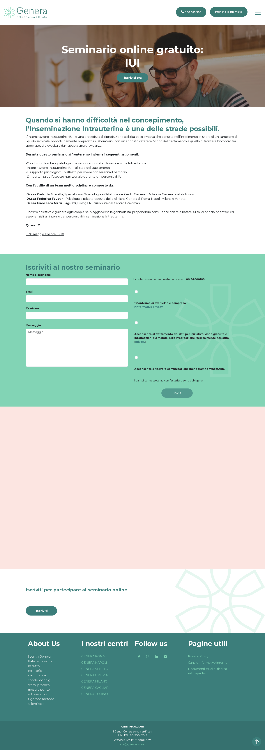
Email (29, 291)
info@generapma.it (132, 744)
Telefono (32, 308)
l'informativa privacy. (148, 307)
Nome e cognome (38, 275)
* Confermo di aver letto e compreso (160, 305)
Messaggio (33, 325)
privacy (140, 341)
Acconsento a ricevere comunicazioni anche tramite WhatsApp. (179, 369)
